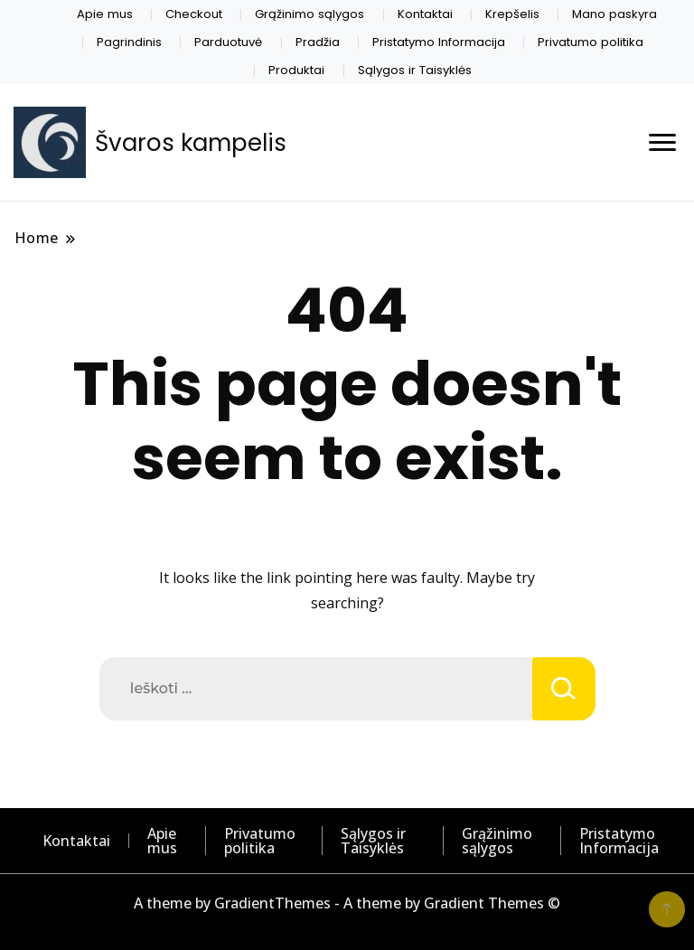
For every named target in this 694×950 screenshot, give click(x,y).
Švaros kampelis (190, 143)
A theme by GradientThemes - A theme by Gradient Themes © (347, 903)
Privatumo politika (590, 42)
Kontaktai (425, 14)
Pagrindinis (129, 42)
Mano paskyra (614, 14)
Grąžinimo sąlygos (309, 14)
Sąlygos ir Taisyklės (415, 70)
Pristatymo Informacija (438, 42)
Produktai (296, 70)
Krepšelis (512, 14)
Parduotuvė (228, 42)
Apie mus (105, 14)
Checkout (193, 14)
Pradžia (317, 42)
